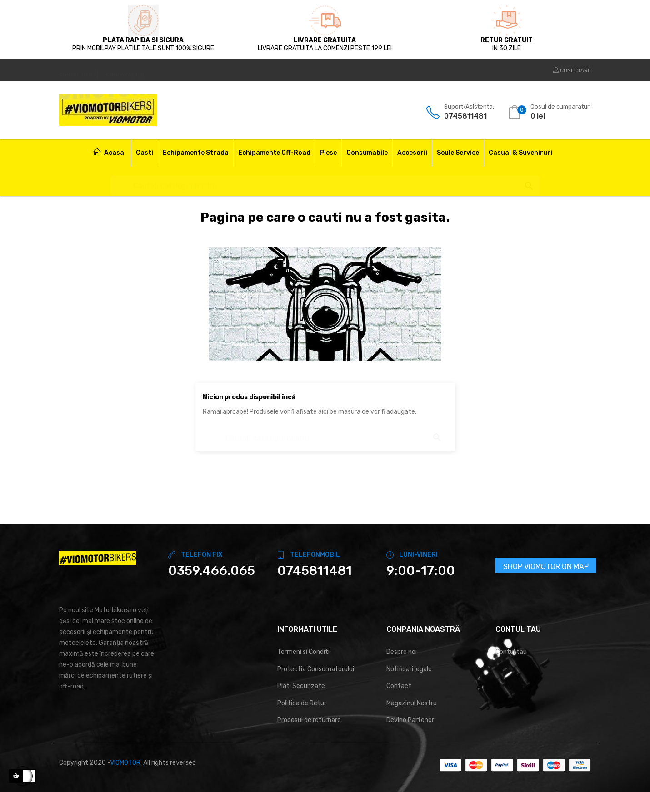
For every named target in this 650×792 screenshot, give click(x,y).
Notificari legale (409, 669)
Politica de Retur (301, 703)
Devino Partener (410, 720)
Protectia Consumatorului (315, 669)
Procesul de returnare (309, 720)
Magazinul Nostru (411, 703)
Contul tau (511, 652)
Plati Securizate (301, 686)
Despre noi (401, 652)
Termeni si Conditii (304, 652)
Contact (398, 686)
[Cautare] (324, 181)
